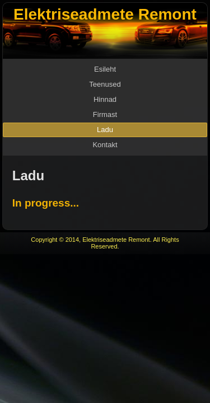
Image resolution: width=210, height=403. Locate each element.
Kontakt (104, 144)
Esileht (105, 69)
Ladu (105, 129)
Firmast (105, 114)
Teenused (104, 84)
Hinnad (105, 99)
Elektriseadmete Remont (105, 14)
